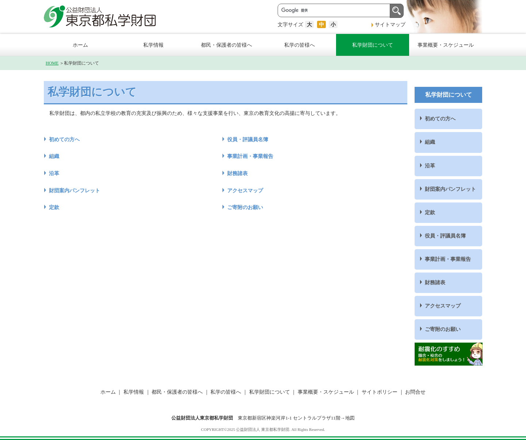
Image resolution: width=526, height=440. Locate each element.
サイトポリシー (379, 392)
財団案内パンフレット (74, 190)
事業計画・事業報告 (250, 156)
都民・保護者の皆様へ (226, 45)
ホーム (80, 45)
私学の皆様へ (299, 45)
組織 (54, 156)
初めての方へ (64, 139)
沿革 (54, 173)
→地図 (347, 418)
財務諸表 (237, 173)
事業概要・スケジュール (446, 45)
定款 (54, 207)
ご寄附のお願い (245, 207)
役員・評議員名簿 (247, 139)
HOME (52, 63)
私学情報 (153, 45)
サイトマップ (390, 24)
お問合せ (415, 392)
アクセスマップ (245, 190)
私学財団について (372, 45)
